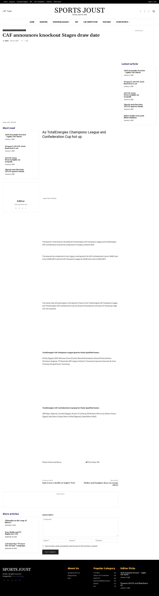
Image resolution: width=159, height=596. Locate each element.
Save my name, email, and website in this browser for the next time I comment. (71, 546)
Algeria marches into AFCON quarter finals (14, 171)
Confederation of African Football (14, 30)
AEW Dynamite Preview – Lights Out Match (15, 136)
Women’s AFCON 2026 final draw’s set (15, 147)
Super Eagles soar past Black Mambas (134, 117)
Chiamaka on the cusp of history (16, 522)
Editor (7, 41)
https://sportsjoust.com (20, 204)
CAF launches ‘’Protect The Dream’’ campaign (15, 545)
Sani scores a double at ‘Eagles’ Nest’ (58, 483)
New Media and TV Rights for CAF (13, 533)
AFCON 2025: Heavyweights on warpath (12, 160)
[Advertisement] (80, 223)
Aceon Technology (17, 576)
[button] (153, 11)
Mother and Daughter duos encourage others (101, 484)
